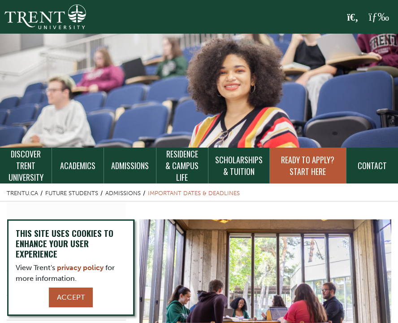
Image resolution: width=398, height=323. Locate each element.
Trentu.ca (22, 193)
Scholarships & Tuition (239, 165)
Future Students (71, 193)
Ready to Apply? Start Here (307, 165)
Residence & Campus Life (182, 165)
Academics (77, 165)
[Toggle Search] (353, 17)
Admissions (130, 165)
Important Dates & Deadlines (194, 193)
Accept (71, 297)
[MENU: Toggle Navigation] (379, 17)
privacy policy (80, 267)
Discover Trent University (26, 165)
